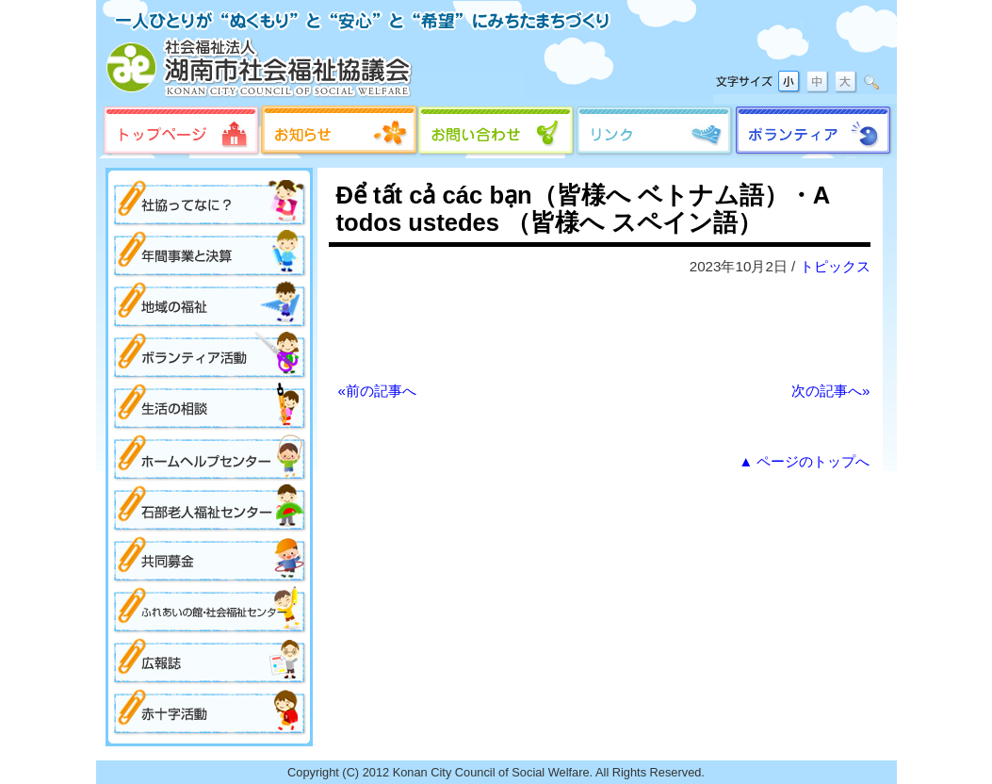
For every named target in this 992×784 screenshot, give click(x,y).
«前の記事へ (377, 391)
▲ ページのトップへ (804, 461)
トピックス (835, 266)
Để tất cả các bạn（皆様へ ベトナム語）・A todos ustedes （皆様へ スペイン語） (583, 209)
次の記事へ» (830, 391)
